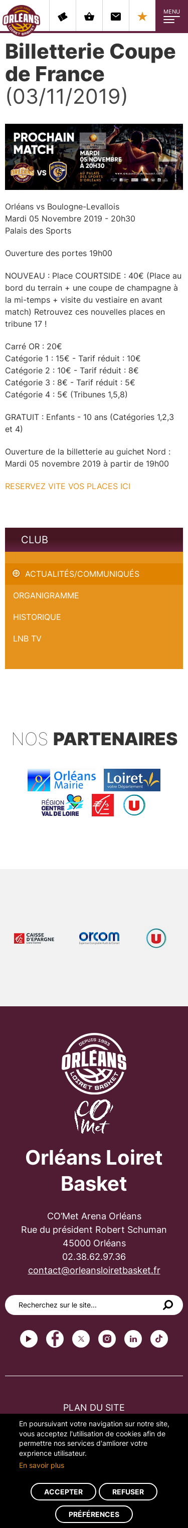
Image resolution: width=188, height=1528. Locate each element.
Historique (37, 617)
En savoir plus (41, 1465)
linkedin (133, 1339)
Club (34, 540)
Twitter (81, 1339)
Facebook (55, 1339)
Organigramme (46, 595)
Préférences (94, 1514)
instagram (107, 1339)
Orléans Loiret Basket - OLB (21, 20)
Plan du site (94, 1407)
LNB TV (27, 638)
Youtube (29, 1339)
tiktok (159, 1339)
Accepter (63, 1491)
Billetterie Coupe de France (56, 557)
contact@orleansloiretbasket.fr (94, 1270)
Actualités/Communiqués (82, 574)
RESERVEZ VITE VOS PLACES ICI (69, 486)
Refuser (128, 1491)
